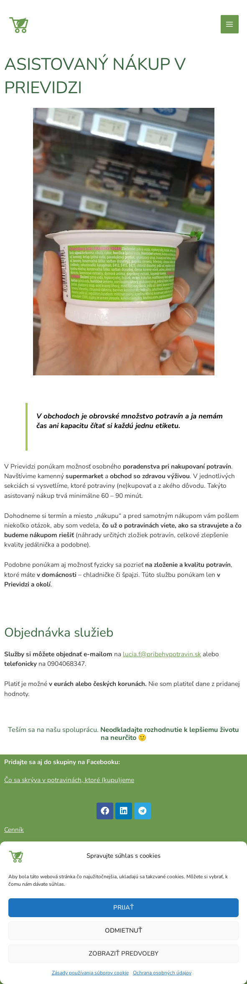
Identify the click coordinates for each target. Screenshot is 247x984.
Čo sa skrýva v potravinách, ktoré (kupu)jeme (69, 779)
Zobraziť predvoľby (123, 953)
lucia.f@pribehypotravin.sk (162, 654)
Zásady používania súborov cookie (90, 972)
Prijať (123, 907)
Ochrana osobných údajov (162, 972)
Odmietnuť (123, 930)
